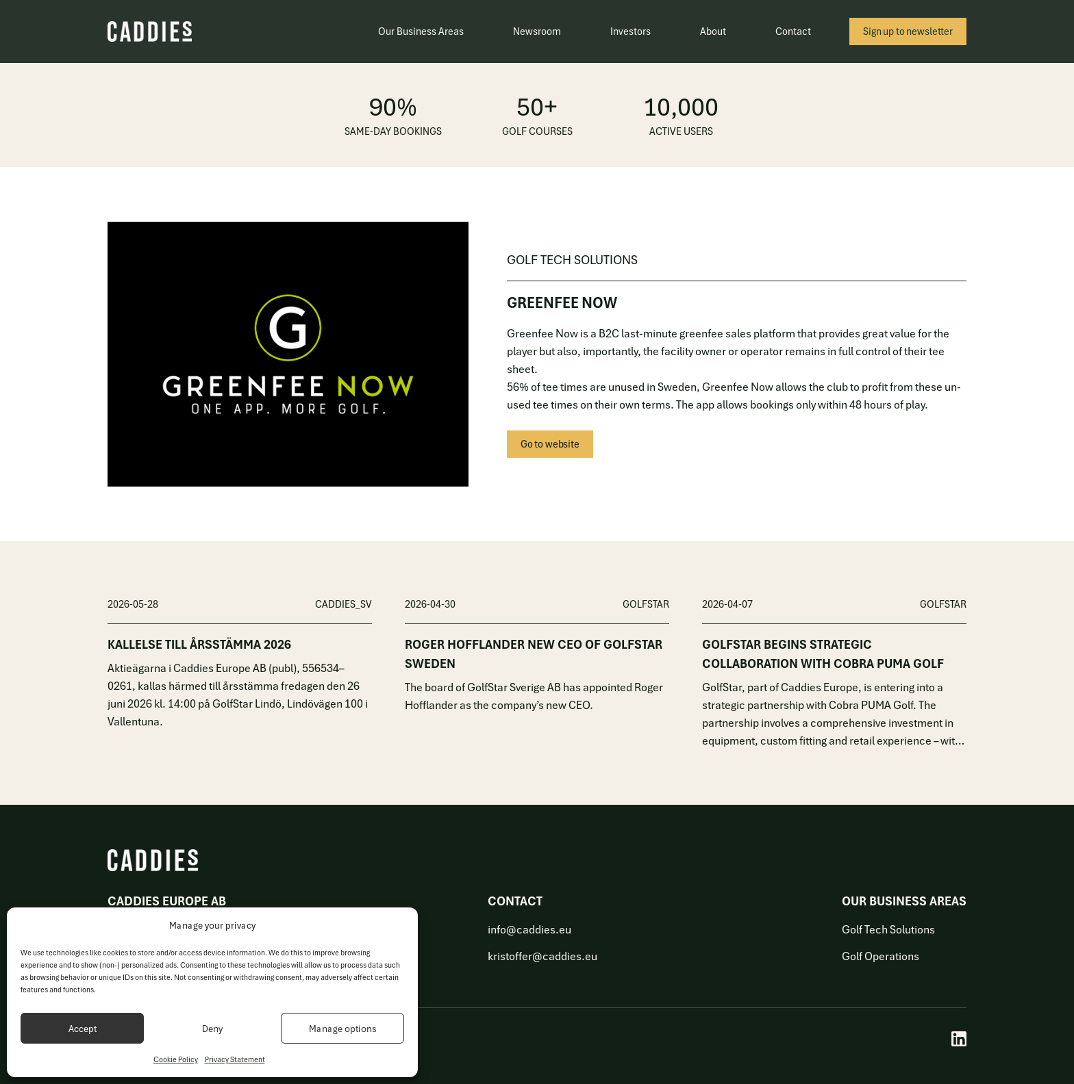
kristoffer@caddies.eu (542, 956)
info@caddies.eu (529, 929)
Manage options (343, 1028)
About (713, 31)
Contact (793, 31)
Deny (212, 1028)
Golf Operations (880, 956)
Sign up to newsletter (908, 31)
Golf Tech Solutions (888, 929)
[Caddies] (150, 31)
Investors (630, 31)
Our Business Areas (421, 31)
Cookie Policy (175, 1059)
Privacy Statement (235, 1059)
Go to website (550, 444)
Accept (82, 1028)
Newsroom (537, 31)
